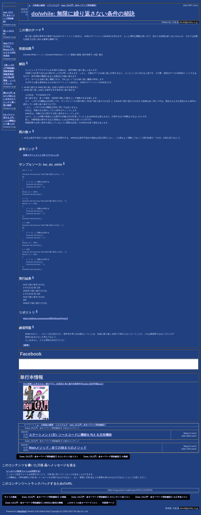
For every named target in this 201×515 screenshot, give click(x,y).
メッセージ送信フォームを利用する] (23, 471)
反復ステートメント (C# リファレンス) (41, 155)
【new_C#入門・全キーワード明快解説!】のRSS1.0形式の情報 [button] (33, 503)
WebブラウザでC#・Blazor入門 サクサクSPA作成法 (9, 49)
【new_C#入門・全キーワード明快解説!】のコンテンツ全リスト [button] (48, 456)
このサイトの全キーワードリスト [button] (82, 503)
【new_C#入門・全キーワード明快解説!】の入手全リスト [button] (161, 497)
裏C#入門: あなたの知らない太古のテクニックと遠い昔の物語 (9, 99)
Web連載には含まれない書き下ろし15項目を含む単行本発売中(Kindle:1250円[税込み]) (63, 384)
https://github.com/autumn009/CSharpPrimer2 (45, 318)
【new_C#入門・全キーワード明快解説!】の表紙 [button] (105, 456)
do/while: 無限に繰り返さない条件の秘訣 (83, 14)
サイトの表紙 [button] (10, 497)
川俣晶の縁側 (39, 5)
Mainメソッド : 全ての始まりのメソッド (58, 447)
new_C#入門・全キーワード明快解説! (78, 5)
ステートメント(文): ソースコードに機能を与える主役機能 (70, 434)
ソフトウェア (53, 5)
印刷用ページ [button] (108, 503)
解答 (26, 345)
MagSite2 (22, 511)
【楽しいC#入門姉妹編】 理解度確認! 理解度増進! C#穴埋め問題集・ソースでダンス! (9, 74)
